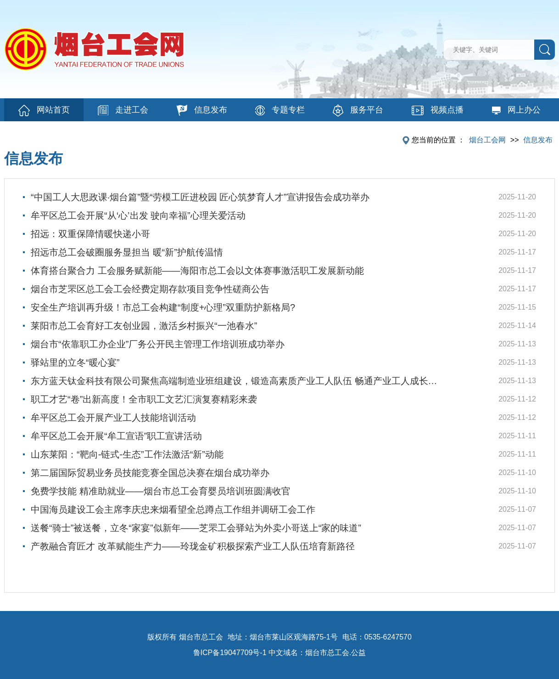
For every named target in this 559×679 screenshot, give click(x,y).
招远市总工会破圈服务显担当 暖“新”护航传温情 (127, 252)
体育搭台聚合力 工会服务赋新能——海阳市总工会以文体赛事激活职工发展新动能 (197, 271)
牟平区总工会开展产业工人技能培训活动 (113, 418)
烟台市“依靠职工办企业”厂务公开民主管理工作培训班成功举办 (158, 344)
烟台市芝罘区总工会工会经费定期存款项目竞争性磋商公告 (150, 289)
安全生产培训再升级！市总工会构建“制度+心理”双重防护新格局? (163, 307)
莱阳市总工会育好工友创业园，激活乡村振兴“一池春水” (144, 326)
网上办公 (516, 110)
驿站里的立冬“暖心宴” (75, 362)
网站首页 (44, 110)
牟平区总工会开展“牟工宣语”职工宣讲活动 (116, 436)
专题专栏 (280, 110)
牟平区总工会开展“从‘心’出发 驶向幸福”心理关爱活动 (138, 215)
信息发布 (202, 110)
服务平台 (358, 110)
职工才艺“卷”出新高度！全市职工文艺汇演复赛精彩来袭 (144, 399)
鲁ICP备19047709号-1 (230, 652)
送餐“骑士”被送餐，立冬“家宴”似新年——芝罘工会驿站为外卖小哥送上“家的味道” (196, 528)
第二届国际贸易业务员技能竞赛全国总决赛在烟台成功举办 (150, 473)
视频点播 (438, 110)
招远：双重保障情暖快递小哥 (90, 234)
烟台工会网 (487, 140)
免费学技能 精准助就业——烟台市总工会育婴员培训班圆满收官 (161, 491)
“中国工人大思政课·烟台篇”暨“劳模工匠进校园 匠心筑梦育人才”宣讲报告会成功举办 (200, 197)
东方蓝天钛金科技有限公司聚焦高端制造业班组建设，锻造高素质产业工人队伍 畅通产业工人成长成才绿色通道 (238, 381)
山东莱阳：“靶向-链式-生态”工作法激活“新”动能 (127, 454)
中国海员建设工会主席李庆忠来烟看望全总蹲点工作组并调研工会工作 (173, 509)
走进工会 (123, 110)
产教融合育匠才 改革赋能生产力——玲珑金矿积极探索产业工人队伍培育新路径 (193, 546)
